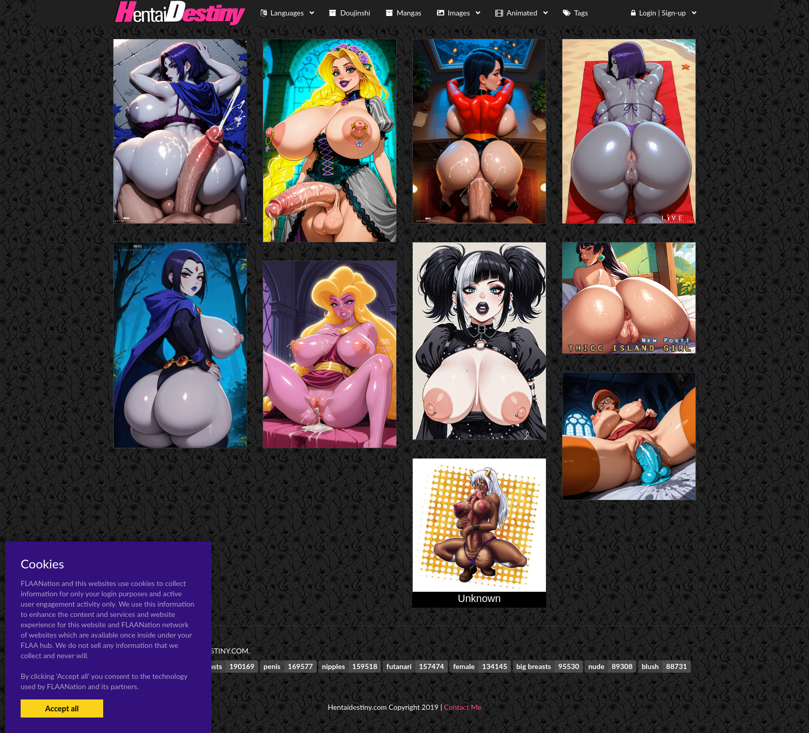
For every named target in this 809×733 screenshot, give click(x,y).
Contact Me (462, 707)
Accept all (61, 708)
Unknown (479, 598)
